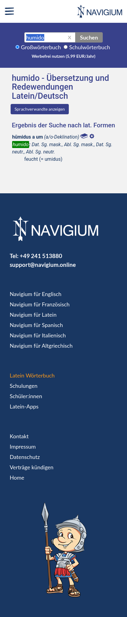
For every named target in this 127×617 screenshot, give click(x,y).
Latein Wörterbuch (32, 375)
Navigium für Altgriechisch (41, 345)
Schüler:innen (26, 396)
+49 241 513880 (41, 255)
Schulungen (23, 385)
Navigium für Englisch (36, 294)
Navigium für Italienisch (38, 335)
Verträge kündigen (31, 467)
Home (17, 477)
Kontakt (19, 436)
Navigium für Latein (33, 314)
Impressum (23, 446)
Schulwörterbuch (89, 47)
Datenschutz (25, 456)
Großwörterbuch (41, 47)
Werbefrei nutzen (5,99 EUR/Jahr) (63, 56)
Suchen (89, 37)
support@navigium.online (43, 264)
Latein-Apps (24, 406)
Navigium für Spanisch (36, 325)
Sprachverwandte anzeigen (40, 109)
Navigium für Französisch (40, 304)
